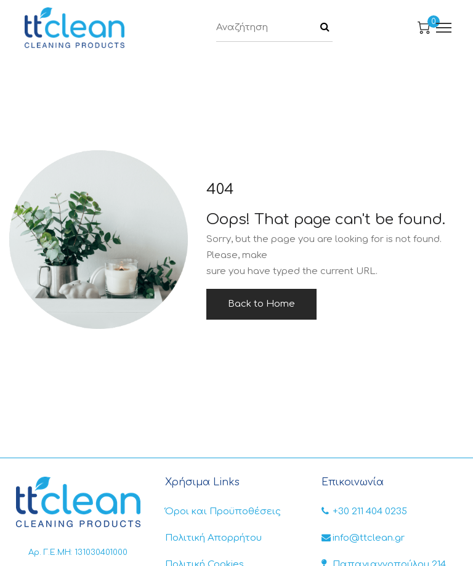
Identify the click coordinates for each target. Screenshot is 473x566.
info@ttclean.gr (363, 538)
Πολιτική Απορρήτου (213, 538)
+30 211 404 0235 (364, 511)
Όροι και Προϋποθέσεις (223, 511)
